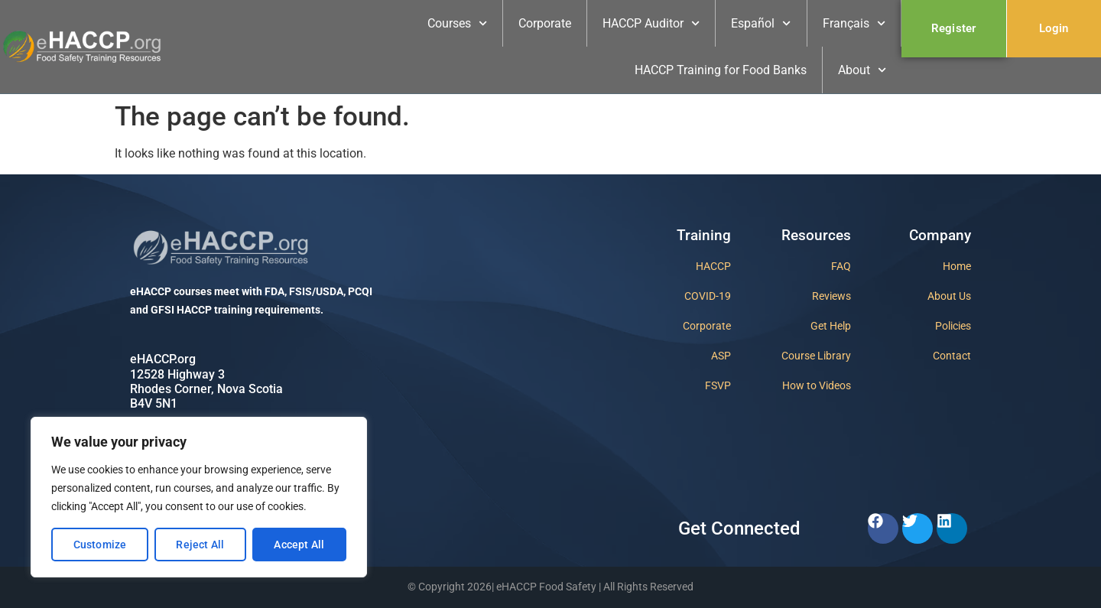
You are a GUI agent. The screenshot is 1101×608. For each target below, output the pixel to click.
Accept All (299, 544)
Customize (100, 544)
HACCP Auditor (651, 23)
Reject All (200, 544)
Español (761, 23)
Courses (457, 23)
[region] (199, 497)
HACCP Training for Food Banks (721, 70)
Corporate (544, 23)
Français (854, 23)
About (862, 70)
